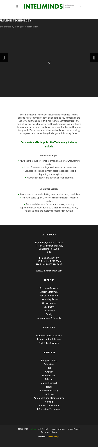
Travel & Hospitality (49, 390)
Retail (49, 387)
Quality (49, 314)
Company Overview (49, 288)
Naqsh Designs (54, 437)
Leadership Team (49, 299)
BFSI (49, 368)
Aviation (49, 372)
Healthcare (49, 394)
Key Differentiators (49, 295)
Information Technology (49, 409)
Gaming (49, 402)
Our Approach (49, 303)
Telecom (49, 379)
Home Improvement (49, 405)
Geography (49, 307)
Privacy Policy (73, 429)
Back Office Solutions (49, 343)
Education (49, 364)
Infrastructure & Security (49, 318)
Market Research (49, 383)
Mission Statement (49, 292)
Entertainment (49, 375)
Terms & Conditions (49, 432)
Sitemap (61, 429)
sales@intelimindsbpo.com (49, 270)
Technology (49, 310)
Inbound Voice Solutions (49, 339)
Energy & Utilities (49, 360)
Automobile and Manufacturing (49, 398)
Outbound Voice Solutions (49, 335)
